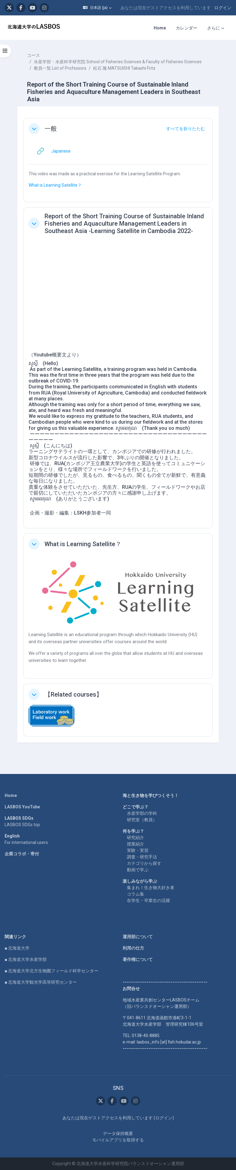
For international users (26, 842)
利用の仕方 (133, 948)
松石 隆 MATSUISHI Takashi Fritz (124, 68)
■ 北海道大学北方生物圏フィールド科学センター (51, 970)
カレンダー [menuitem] (186, 27)
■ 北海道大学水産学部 (26, 959)
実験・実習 (137, 850)
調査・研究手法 (142, 856)
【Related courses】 (73, 694)
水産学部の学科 (142, 813)
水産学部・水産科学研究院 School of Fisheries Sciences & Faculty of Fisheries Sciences (118, 61)
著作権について (138, 959)
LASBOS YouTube (22, 806)
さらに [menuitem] (213, 27)
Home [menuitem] (160, 27)
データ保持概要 (118, 1133)
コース (33, 55)
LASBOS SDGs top (22, 824)
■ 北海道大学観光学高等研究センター (41, 982)
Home (11, 795)
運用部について (138, 936)
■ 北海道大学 (17, 948)
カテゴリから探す (144, 863)
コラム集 (135, 894)
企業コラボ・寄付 (22, 853)
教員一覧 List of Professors (60, 68)
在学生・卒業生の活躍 (148, 900)
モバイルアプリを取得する (118, 1139)
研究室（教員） (142, 819)
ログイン (222, 7)
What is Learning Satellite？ (55, 185)
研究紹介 (135, 837)
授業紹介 (135, 844)
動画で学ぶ (137, 869)
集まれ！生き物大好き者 (150, 887)
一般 (51, 128)
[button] (97, 8)
